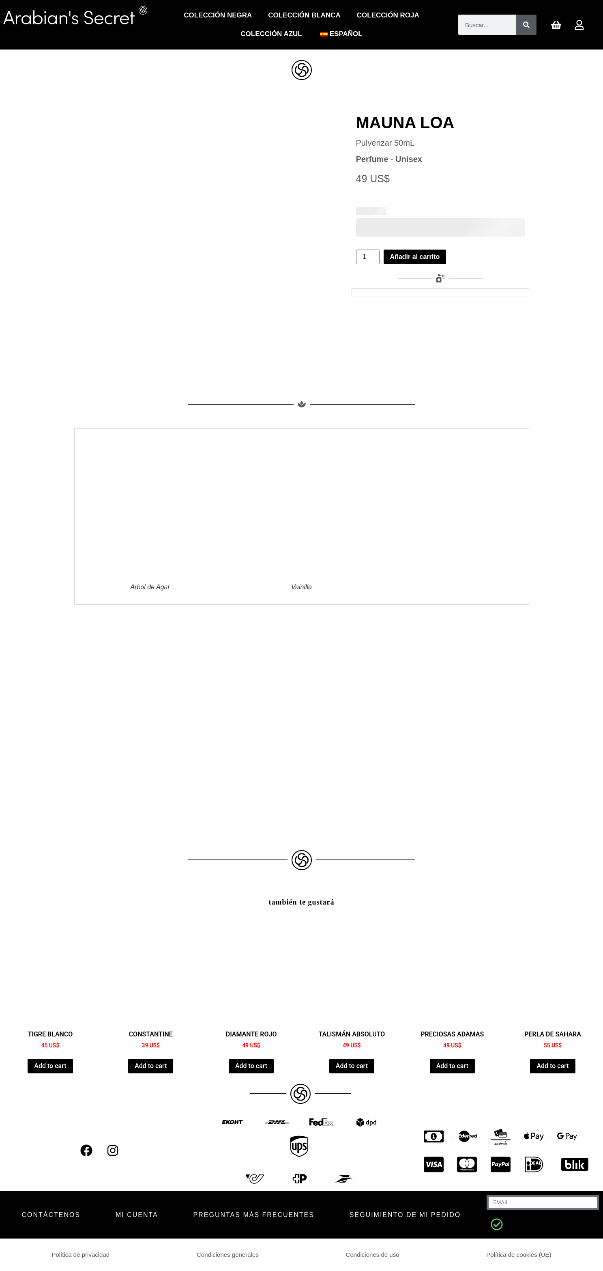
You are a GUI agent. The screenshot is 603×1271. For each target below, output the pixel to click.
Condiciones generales (228, 1254)
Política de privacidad (81, 1254)
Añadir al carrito (415, 256)
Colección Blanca (304, 15)
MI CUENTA (137, 1214)
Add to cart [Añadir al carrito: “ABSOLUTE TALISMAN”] (352, 1066)
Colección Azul (271, 34)
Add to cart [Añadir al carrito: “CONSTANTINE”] (151, 1066)
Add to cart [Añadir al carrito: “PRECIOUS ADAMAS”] (452, 1066)
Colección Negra (218, 15)
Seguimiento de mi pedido (405, 1214)
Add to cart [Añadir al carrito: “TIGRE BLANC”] (50, 1066)
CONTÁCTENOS (50, 1214)
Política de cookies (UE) (519, 1254)
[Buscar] (526, 25)
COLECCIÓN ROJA (388, 15)
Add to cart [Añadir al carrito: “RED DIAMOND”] (251, 1066)
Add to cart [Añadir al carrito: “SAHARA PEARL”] (552, 1066)
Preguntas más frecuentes (253, 1214)
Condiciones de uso (372, 1254)
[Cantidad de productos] (368, 257)
